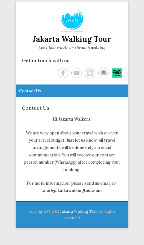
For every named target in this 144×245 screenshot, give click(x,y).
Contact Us (30, 91)
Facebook (63, 73)
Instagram (90, 73)
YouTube (76, 73)
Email (103, 73)
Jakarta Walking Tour (72, 39)
